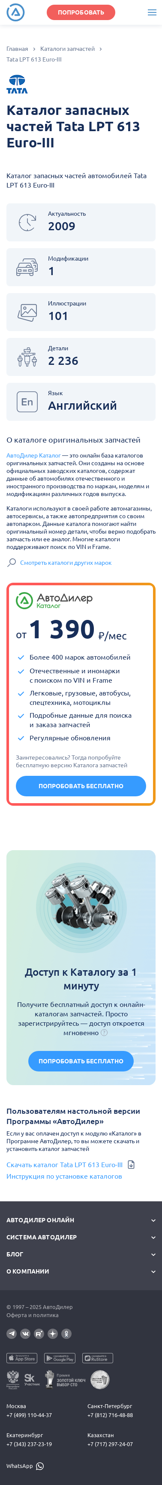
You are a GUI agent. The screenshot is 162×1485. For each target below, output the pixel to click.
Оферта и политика (32, 1315)
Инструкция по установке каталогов (64, 1176)
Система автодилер (41, 1237)
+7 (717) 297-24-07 (110, 1444)
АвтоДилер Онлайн (40, 1220)
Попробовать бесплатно (81, 786)
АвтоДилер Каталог (33, 455)
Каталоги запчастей (67, 48)
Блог (15, 1254)
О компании (27, 1271)
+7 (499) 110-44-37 (29, 1415)
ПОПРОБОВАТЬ (81, 12)
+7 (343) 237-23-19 (29, 1444)
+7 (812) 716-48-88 (110, 1415)
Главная (17, 48)
